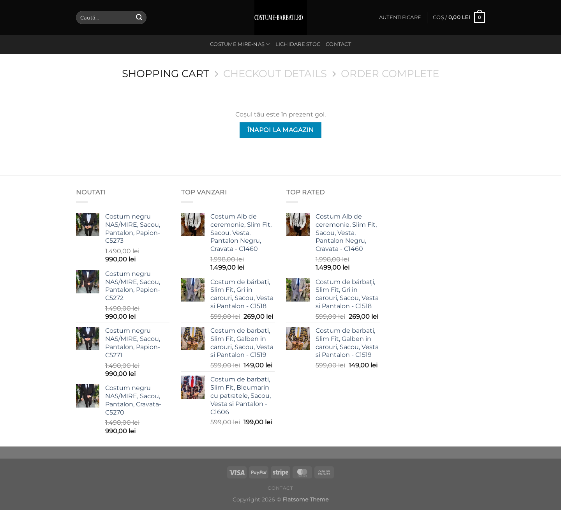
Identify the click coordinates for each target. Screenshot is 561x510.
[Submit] (139, 17)
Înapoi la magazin (280, 130)
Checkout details (275, 73)
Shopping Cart (165, 73)
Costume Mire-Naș (240, 44)
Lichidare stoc (298, 44)
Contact (338, 44)
